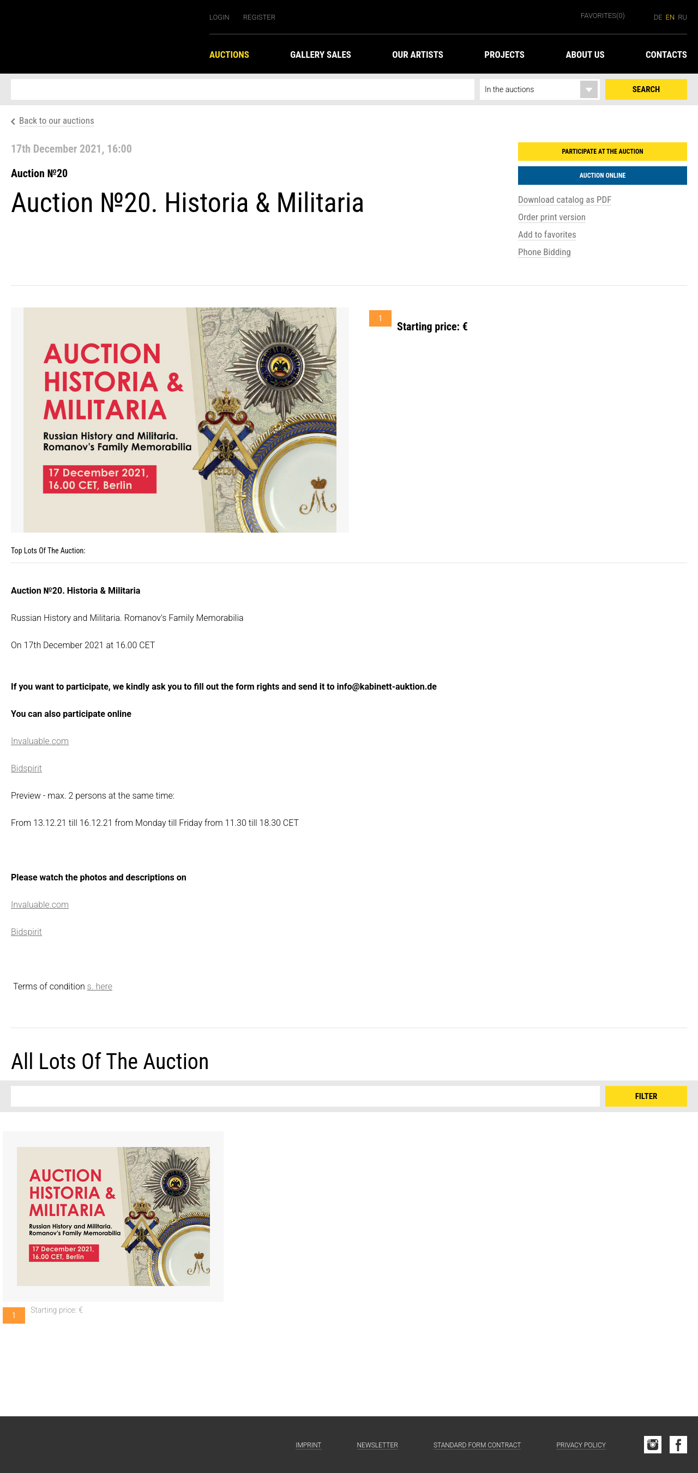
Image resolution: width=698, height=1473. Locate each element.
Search (646, 89)
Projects (504, 54)
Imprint (308, 1445)
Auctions (229, 54)
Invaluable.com (40, 741)
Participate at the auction (602, 151)
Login (219, 17)
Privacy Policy (581, 1445)
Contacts (666, 54)
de (658, 17)
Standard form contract (477, 1445)
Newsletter (377, 1445)
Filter (646, 1096)
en (670, 17)
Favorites (603, 15)
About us (584, 54)
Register (259, 17)
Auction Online (603, 175)
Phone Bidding (544, 251)
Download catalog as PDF (564, 199)
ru (682, 17)
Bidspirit (26, 768)
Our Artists (417, 54)
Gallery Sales (320, 54)
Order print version (552, 217)
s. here (99, 986)
